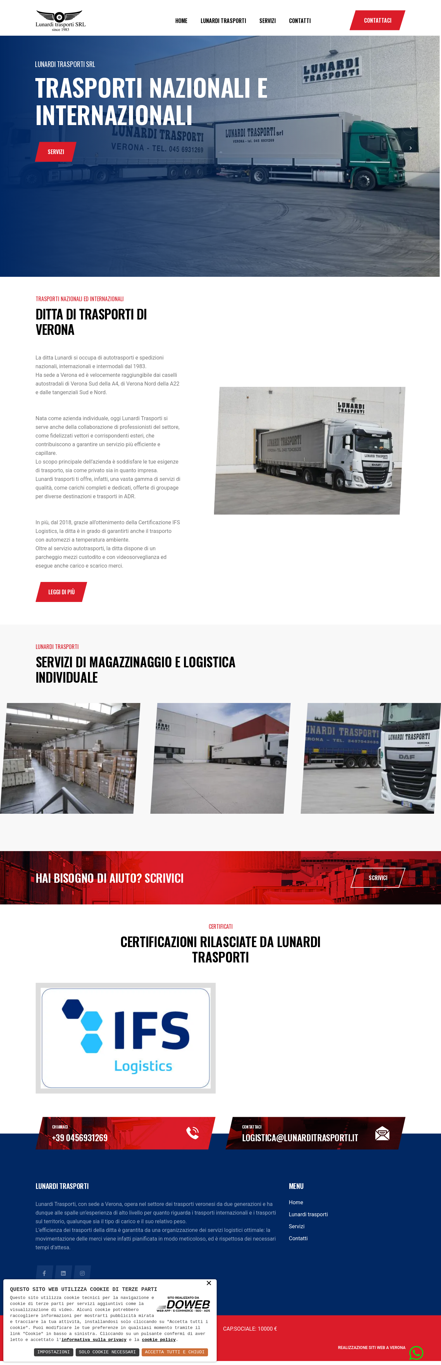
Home (181, 21)
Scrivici (378, 880)
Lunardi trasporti (223, 21)
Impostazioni (49, 1352)
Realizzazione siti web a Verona (372, 1351)
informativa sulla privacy (138, 1334)
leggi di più (61, 593)
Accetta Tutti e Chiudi (174, 1352)
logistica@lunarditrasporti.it (310, 1141)
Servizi (267, 21)
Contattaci (377, 20)
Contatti (300, 21)
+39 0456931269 (85, 1141)
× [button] (209, 1277)
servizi (56, 157)
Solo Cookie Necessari (104, 1352)
